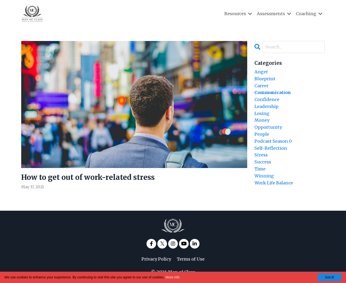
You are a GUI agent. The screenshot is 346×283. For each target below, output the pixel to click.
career (261, 85)
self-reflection (270, 148)
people (261, 134)
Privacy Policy (156, 259)
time (260, 169)
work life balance (273, 183)
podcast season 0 (273, 141)
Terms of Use (191, 259)
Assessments (274, 13)
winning (264, 176)
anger (261, 71)
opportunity (268, 127)
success (262, 162)
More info (173, 277)
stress (261, 155)
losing (261, 113)
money (261, 120)
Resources (238, 13)
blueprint (264, 78)
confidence (266, 99)
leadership (266, 106)
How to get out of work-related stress (88, 177)
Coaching (309, 13)
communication (272, 92)
